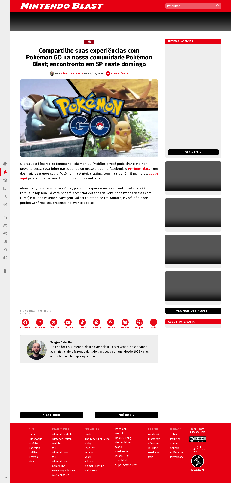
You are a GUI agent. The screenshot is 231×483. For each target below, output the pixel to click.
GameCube (58, 466)
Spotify (96, 324)
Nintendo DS (59, 461)
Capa (32, 434)
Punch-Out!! (122, 456)
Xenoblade (121, 460)
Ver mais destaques (192, 310)
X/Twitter (53, 324)
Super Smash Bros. (126, 465)
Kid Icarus (91, 470)
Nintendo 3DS (60, 452)
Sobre (173, 434)
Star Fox (90, 448)
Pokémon (121, 429)
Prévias (33, 457)
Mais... (151, 457)
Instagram (40, 324)
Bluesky (125, 324)
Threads (111, 324)
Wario (118, 447)
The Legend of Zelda (97, 439)
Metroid (119, 433)
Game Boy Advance (63, 470)
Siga (31, 461)
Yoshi (88, 457)
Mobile (56, 443)
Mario (88, 434)
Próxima (124, 415)
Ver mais (193, 152)
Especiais (34, 448)
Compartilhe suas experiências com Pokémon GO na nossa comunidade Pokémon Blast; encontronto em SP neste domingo (89, 57)
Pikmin (89, 461)
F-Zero (89, 452)
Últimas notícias (180, 41)
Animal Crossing (94, 466)
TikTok (82, 324)
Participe (175, 439)
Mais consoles (60, 475)
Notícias (33, 443)
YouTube (68, 324)
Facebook (25, 324)
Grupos (139, 324)
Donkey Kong (123, 438)
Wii (54, 457)
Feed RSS (153, 452)
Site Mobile (35, 439)
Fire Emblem (122, 442)
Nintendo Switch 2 (63, 434)
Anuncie (174, 448)
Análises (34, 452)
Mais (153, 324)
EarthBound (122, 451)
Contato (174, 443)
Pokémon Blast (139, 169)
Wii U (55, 448)
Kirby (88, 443)
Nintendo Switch (62, 439)
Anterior (53, 415)
